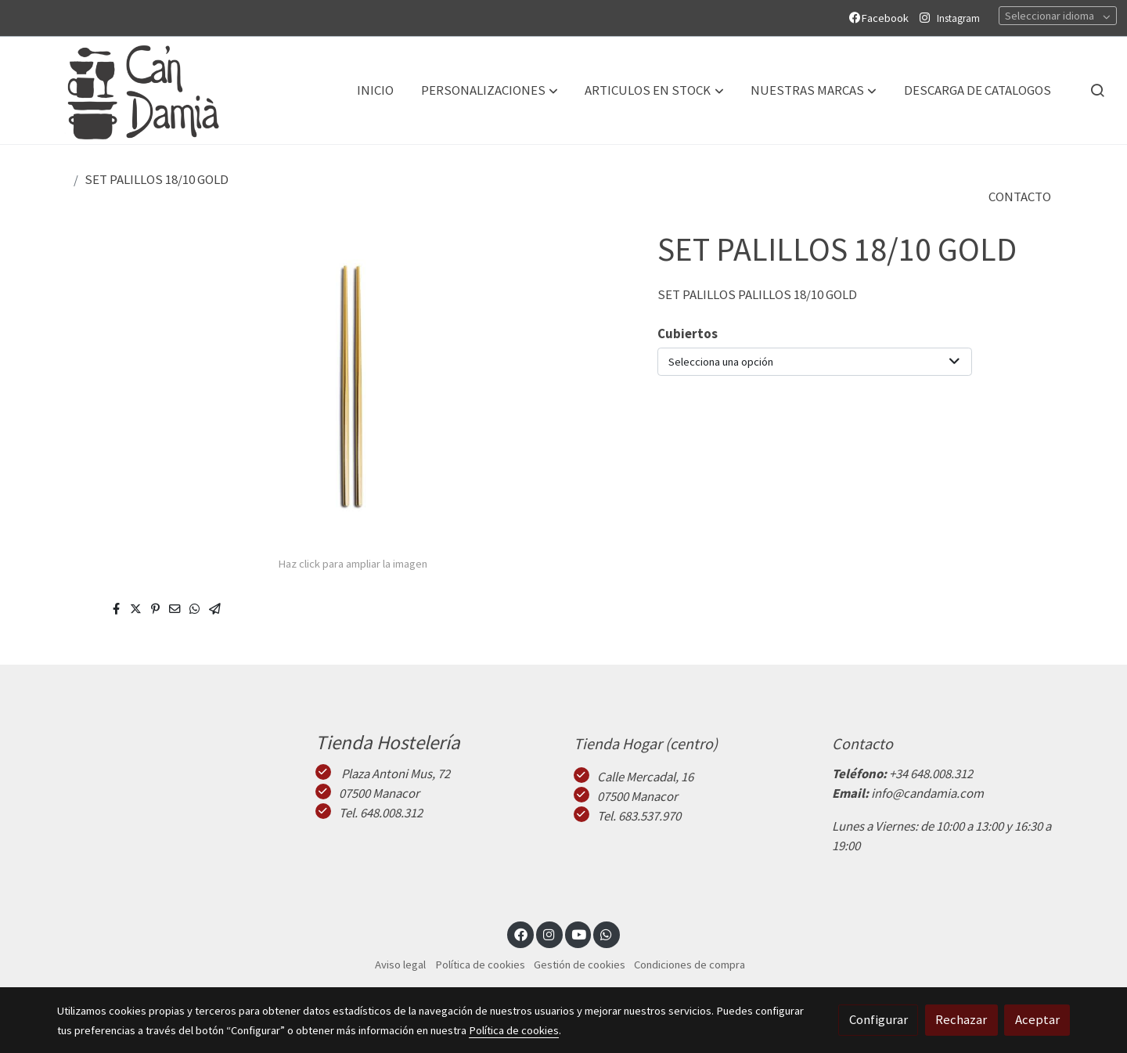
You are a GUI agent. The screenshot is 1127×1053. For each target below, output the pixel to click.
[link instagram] (549, 933)
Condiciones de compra (689, 964)
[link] (126, 90)
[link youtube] (579, 933)
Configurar (878, 1019)
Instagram (958, 18)
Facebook (881, 18)
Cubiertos (687, 333)
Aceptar (1037, 1019)
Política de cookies (480, 964)
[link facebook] (520, 933)
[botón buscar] (1097, 90)
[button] (489, 90)
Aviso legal (400, 964)
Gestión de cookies (579, 964)
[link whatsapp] (606, 933)
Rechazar (961, 1019)
